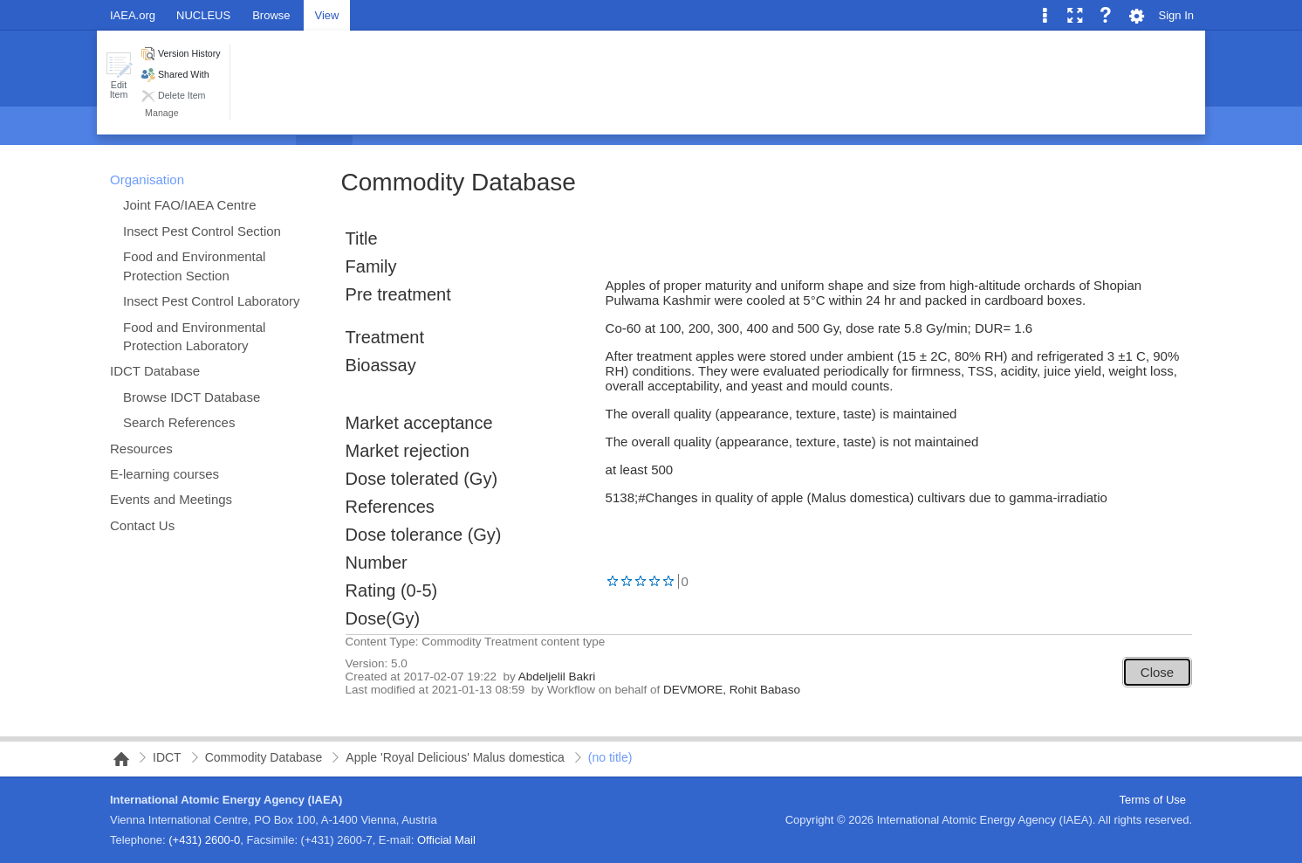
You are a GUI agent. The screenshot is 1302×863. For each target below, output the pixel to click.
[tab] (271, 14)
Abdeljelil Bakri (557, 676)
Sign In (1176, 15)
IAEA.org (132, 15)
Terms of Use (1152, 799)
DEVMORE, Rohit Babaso (731, 689)
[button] (118, 75)
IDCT (167, 757)
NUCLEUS (203, 15)
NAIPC (116, 759)
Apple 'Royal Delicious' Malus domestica (455, 757)
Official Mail (446, 839)
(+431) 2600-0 (204, 839)
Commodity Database (458, 182)
